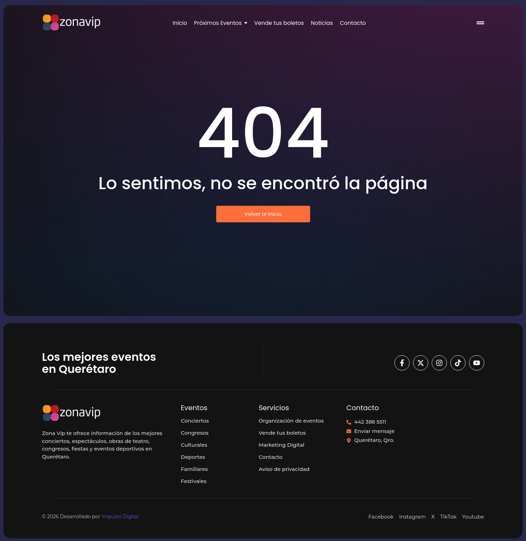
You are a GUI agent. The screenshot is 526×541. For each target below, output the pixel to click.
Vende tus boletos (282, 432)
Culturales (194, 445)
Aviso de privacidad (284, 469)
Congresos (195, 432)
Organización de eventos (291, 420)
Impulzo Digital (120, 516)
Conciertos (195, 420)
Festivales (194, 481)
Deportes (193, 457)
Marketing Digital (282, 445)
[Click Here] (480, 24)
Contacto (271, 457)
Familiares (194, 469)
